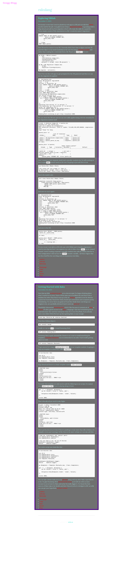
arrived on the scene (65, 531)
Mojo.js (72, 328)
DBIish (91, 25)
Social (41, 304)
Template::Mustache (52, 369)
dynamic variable (84, 52)
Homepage (43, 298)
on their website (62, 537)
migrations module (76, 27)
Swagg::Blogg (10, 2)
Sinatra (40, 340)
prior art (76, 335)
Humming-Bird (59, 338)
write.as (70, 571)
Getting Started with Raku (51, 317)
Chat (41, 307)
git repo (65, 529)
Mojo (91, 338)
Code (41, 300)
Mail (41, 302)
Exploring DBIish (46, 18)
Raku (64, 340)
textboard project (56, 324)
